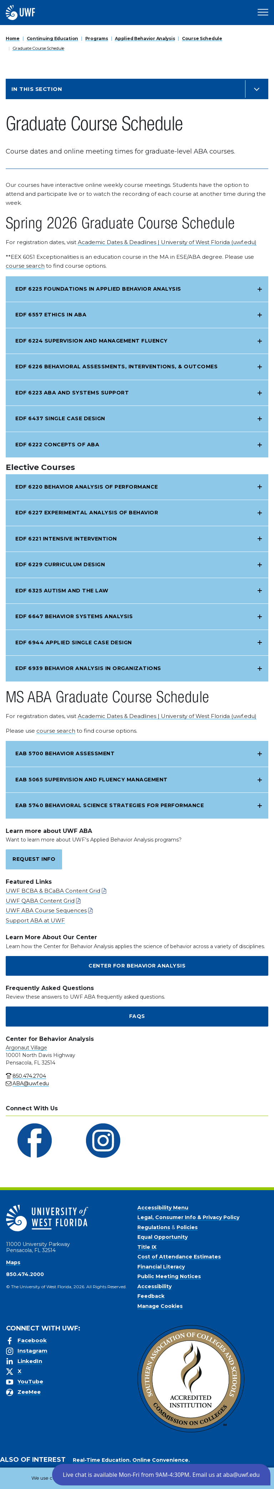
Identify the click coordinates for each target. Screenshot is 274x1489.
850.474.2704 (29, 1076)
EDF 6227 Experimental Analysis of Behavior (86, 512)
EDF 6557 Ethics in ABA (50, 314)
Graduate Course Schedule (38, 48)
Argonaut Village (26, 1047)
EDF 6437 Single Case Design (60, 418)
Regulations (153, 1227)
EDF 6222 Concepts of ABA (57, 444)
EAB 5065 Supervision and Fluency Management (91, 779)
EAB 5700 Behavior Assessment (65, 753)
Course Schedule (202, 38)
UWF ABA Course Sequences (46, 910)
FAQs (137, 1016)
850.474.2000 (25, 1274)
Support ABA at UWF (35, 920)
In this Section (36, 89)
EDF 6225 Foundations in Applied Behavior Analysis (98, 289)
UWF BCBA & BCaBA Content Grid (53, 890)
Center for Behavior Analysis (137, 965)
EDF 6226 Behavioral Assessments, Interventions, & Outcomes (116, 366)
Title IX (147, 1247)
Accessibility (154, 1286)
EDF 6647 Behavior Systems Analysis (74, 616)
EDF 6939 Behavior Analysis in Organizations (88, 668)
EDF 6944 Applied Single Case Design (73, 642)
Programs (96, 38)
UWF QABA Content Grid (40, 900)
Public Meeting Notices (169, 1276)
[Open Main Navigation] (263, 12)
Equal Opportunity (162, 1237)
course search (25, 265)
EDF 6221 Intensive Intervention (66, 538)
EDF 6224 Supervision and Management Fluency (91, 341)
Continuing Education (52, 38)
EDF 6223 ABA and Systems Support (72, 392)
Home (13, 38)
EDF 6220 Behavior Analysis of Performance (86, 487)
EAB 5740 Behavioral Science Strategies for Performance (109, 805)
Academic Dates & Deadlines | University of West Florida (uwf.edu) (167, 242)
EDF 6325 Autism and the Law (61, 590)
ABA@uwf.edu (30, 1083)
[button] (161, 1474)
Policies (187, 1227)
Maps (13, 1262)
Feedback (150, 1296)
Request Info (33, 859)
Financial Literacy (161, 1267)
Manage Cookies (160, 1306)
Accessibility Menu (162, 1207)
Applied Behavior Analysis (145, 38)
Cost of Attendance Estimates (179, 1256)
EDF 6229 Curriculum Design (60, 564)
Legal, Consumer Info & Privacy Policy (188, 1217)
